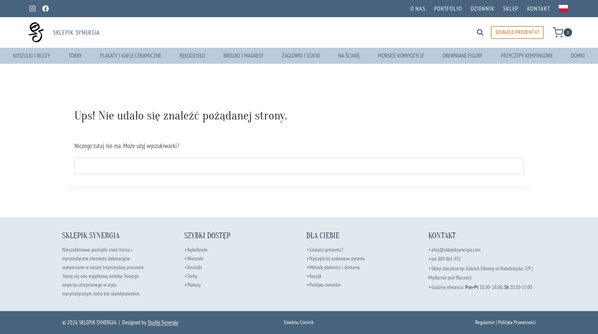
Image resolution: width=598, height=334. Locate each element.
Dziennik (483, 8)
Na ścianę (349, 55)
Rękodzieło (192, 55)
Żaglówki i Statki (301, 55)
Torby (75, 55)
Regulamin (485, 322)
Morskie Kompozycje (401, 55)
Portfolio (448, 8)
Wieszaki (193, 258)
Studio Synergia (163, 322)
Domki (578, 55)
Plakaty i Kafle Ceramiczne (130, 55)
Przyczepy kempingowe (527, 55)
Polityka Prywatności (517, 322)
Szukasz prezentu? (326, 249)
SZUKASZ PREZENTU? (517, 32)
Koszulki (194, 267)
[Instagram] (32, 8)
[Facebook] (45, 8)
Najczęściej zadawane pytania (335, 258)
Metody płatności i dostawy (334, 267)
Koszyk (315, 275)
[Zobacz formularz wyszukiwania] (480, 32)
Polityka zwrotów (325, 284)
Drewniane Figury (462, 55)
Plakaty (194, 284)
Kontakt (538, 8)
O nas (418, 8)
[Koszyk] (562, 32)
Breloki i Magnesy (243, 55)
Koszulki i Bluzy (31, 55)
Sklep (510, 8)
